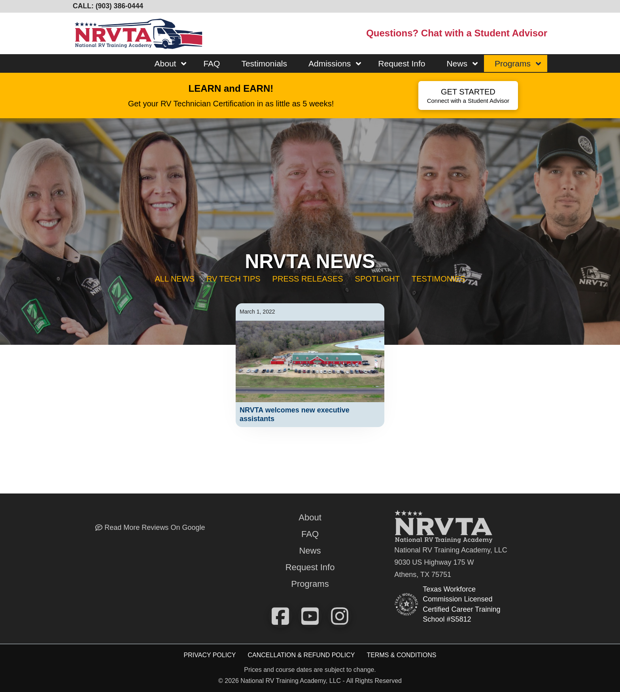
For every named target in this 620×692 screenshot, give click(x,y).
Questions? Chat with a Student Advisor (456, 33)
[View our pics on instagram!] (340, 616)
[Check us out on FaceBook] (280, 616)
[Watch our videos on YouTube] (310, 616)
